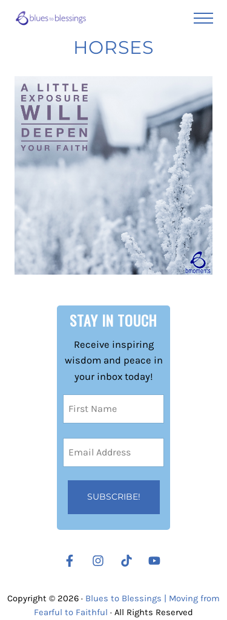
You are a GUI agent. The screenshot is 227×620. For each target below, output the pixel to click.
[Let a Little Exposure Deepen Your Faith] (114, 175)
